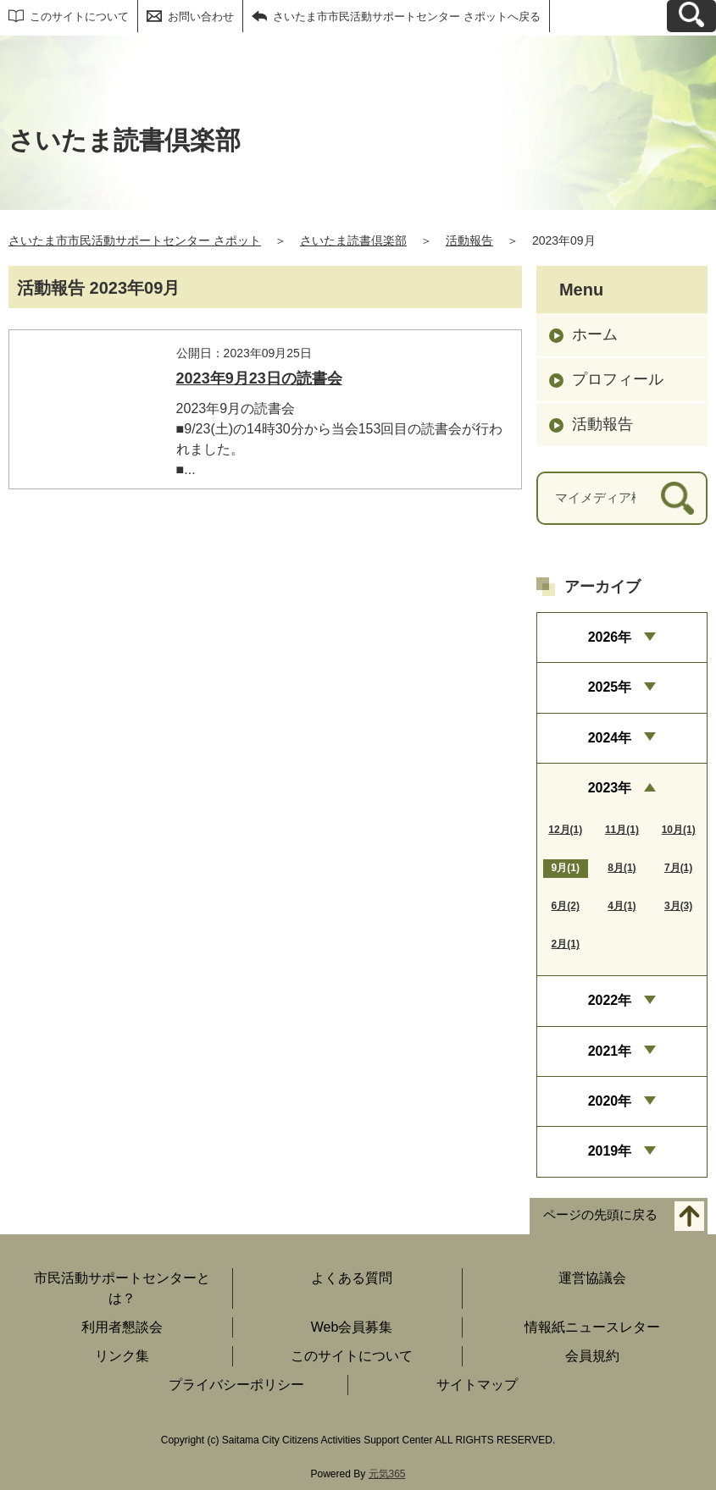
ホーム (595, 334)
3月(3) (678, 906)
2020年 (610, 1101)
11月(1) (622, 830)
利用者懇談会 (122, 1327)
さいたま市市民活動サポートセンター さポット (134, 240)
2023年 (610, 788)
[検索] (677, 498)
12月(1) (565, 830)
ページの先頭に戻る (600, 1214)
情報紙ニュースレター (592, 1327)
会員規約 (592, 1356)
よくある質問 (351, 1278)
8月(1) (622, 868)
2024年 (610, 738)
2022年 (610, 1000)
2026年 (610, 637)
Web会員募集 (352, 1327)
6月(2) (566, 906)
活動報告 (469, 240)
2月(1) (566, 944)
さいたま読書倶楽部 (353, 240)
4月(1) (622, 906)
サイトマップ (477, 1384)
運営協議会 (592, 1278)
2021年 (610, 1051)
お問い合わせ (201, 16)
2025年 (610, 687)
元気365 (387, 1474)
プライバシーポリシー (236, 1384)
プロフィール (617, 379)
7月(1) (678, 868)
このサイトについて (79, 16)
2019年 (610, 1151)
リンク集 (122, 1356)
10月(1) (679, 830)
